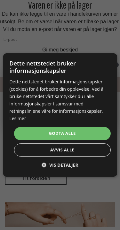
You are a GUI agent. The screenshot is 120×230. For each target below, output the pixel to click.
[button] (60, 165)
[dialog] (60, 115)
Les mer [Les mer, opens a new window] (17, 118)
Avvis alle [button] (62, 150)
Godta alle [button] (62, 133)
